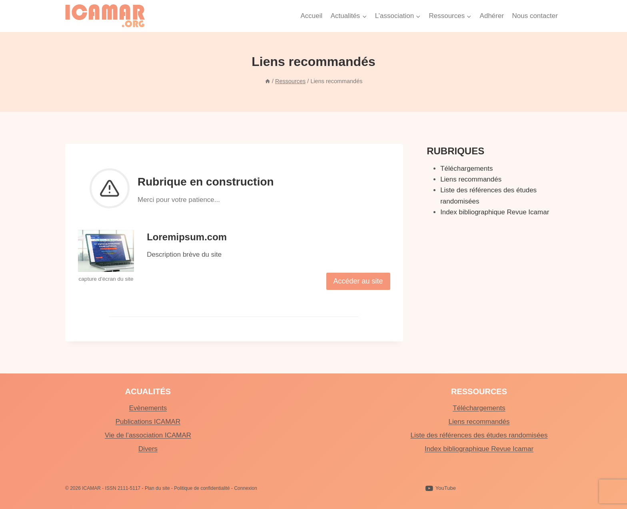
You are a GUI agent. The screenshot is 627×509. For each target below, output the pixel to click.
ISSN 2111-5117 (123, 488)
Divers (148, 449)
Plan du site (157, 488)
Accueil (311, 16)
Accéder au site (358, 281)
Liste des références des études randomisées (478, 435)
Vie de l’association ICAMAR (148, 435)
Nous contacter (534, 16)
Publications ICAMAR (148, 421)
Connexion (245, 488)
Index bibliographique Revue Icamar (494, 212)
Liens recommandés (470, 179)
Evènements (148, 408)
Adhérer (492, 16)
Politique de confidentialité (202, 488)
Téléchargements (466, 168)
